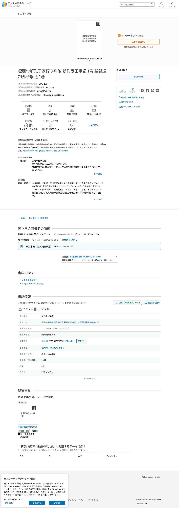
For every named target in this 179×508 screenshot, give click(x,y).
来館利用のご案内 (70, 239)
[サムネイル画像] (28, 415)
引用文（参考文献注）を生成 (131, 97)
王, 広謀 (44, 340)
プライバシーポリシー (76, 500)
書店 (23, 218)
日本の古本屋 (29, 279)
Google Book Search (33, 283)
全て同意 (57, 503)
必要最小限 (37, 503)
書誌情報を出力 (125, 101)
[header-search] (137, 4)
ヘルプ (161, 4)
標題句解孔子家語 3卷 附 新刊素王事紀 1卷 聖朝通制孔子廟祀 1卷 (70, 322)
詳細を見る (9, 503)
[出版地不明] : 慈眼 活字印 (53, 347)
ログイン (172, 4)
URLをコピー (133, 90)
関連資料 (44, 218)
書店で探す (139, 76)
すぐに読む (138, 41)
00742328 (67, 340)
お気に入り (123, 90)
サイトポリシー (94, 500)
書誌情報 (33, 218)
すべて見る (93, 125)
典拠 (81, 341)
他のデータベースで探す (129, 106)
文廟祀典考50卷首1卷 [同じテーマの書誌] (27, 427)
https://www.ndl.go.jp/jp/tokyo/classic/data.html (45, 150)
